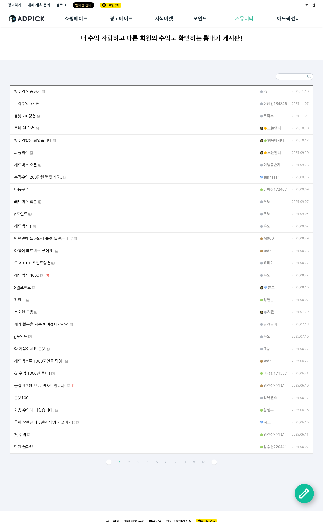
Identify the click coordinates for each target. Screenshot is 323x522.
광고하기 (14, 5)
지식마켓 (164, 18)
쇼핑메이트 (76, 18)
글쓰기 (304, 493)
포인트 (200, 18)
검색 (309, 77)
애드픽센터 (288, 18)
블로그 (61, 5)
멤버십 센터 (83, 5)
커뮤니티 (244, 18)
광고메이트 (121, 18)
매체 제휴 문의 (39, 5)
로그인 (310, 5)
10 (203, 462)
